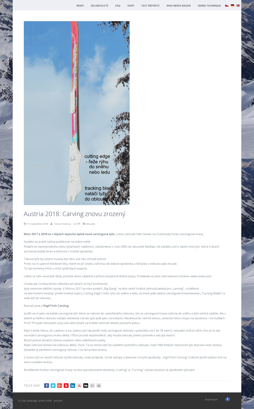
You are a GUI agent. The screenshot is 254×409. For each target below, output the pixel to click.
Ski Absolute (99, 5)
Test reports (150, 5)
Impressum (211, 399)
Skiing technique (209, 5)
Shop (130, 5)
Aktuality (90, 223)
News (80, 5)
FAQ (117, 5)
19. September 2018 (37, 223)
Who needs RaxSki (179, 5)
